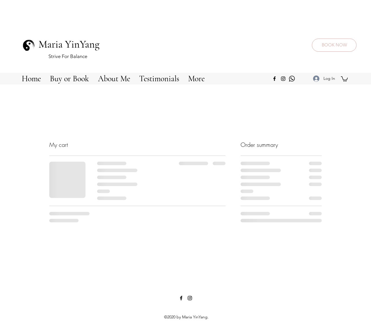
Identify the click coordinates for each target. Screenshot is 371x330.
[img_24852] (292, 79)
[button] (69, 78)
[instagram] (283, 79)
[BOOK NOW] (334, 45)
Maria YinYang (69, 44)
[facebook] (274, 79)
